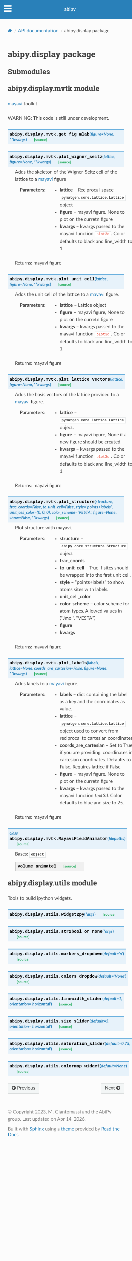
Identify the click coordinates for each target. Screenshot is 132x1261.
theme (67, 1129)
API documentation (38, 30)
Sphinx (37, 1129)
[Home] (10, 30)
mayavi (15, 103)
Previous (23, 1087)
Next (112, 1087)
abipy (70, 9)
